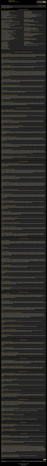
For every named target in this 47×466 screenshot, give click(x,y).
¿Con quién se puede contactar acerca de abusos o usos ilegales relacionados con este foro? (34, 44)
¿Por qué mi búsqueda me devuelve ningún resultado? (31, 28)
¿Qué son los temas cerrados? (5, 48)
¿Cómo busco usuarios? (27, 30)
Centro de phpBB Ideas (40, 441)
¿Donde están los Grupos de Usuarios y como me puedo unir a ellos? (32, 14)
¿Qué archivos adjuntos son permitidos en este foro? (30, 38)
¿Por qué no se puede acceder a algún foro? (6, 35)
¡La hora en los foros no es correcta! (5, 23)
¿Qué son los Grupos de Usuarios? (28, 13)
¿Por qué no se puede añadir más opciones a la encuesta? (8, 33)
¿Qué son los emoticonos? (4, 44)
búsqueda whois (24, 447)
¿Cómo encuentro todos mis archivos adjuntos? (30, 39)
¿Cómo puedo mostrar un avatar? (5, 26)
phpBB (4, 133)
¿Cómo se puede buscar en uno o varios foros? (30, 27)
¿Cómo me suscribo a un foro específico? (29, 35)
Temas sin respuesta (3, 8)
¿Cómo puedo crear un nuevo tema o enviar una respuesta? (8, 30)
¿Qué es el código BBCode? (4, 42)
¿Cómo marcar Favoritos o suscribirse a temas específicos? (31, 34)
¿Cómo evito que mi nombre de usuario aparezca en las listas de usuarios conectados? (10, 22)
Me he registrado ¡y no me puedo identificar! (6, 14)
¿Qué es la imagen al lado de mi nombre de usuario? (8, 25)
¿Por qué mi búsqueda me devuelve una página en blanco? (31, 29)
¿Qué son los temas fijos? (4, 47)
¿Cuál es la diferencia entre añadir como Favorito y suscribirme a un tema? (33, 33)
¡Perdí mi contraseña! (4, 16)
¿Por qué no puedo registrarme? (5, 13)
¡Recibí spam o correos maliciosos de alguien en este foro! (31, 21)
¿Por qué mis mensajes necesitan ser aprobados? (7, 39)
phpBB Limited (34, 436)
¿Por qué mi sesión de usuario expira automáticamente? (8, 17)
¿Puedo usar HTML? (4, 43)
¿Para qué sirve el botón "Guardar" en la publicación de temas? (9, 38)
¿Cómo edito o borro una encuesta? (5, 34)
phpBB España (26, 464)
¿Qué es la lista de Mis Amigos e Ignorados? (29, 24)
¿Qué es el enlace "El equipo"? (28, 17)
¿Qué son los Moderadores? (27, 12)
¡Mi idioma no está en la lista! (5, 24)
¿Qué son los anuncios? (4, 46)
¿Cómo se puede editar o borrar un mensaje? (7, 31)
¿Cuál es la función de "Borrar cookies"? (6, 18)
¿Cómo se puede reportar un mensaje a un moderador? (8, 37)
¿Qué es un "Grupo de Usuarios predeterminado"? (30, 16)
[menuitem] (7, 5)
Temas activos (8, 8)
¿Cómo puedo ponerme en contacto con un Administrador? (31, 45)
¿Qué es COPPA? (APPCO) (4, 12)
